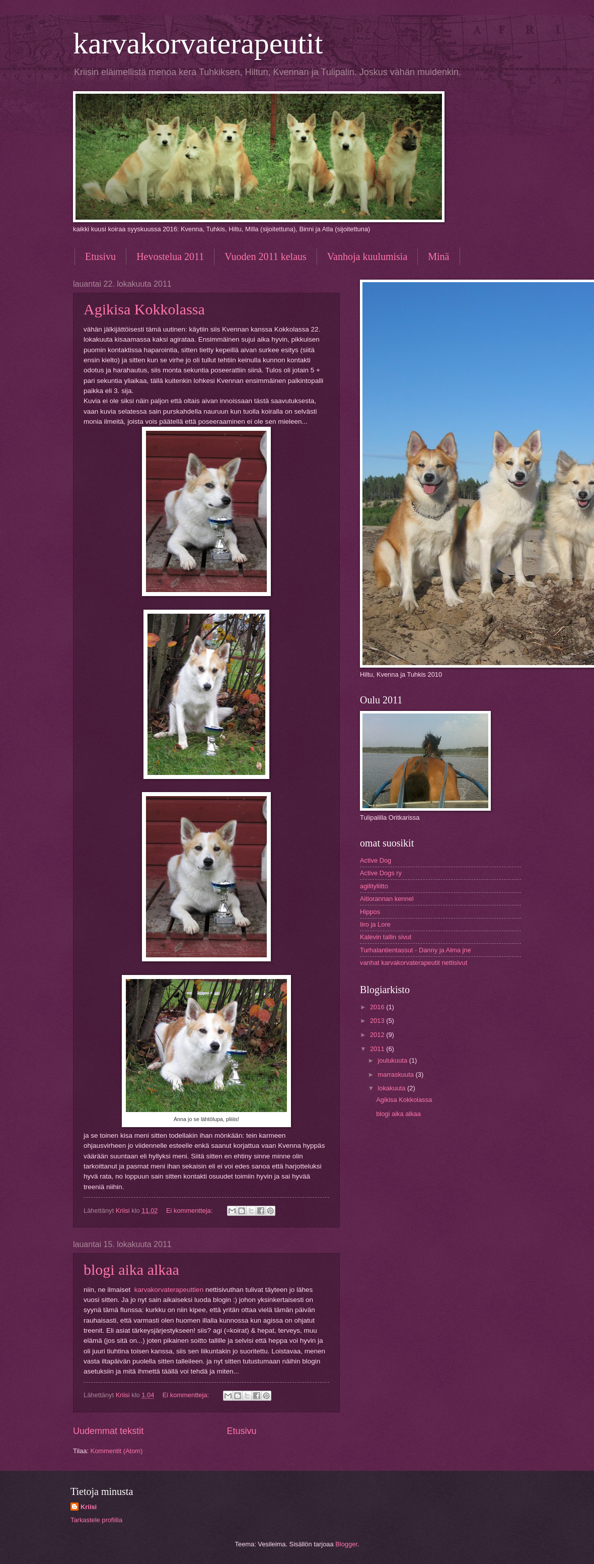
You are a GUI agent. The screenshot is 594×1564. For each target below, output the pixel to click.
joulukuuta (393, 1060)
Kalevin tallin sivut (385, 937)
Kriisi (89, 1507)
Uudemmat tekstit (108, 1431)
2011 (378, 1049)
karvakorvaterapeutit (198, 43)
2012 (378, 1034)
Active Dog (375, 860)
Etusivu (100, 256)
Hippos (370, 912)
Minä (438, 256)
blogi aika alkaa (131, 1269)
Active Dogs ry (381, 873)
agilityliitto (374, 886)
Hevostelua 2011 (170, 256)
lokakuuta (392, 1088)
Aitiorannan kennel (387, 898)
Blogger (346, 1544)
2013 (378, 1020)
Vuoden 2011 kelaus (265, 256)
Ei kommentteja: (190, 1210)
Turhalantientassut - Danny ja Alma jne (415, 950)
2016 (378, 1007)
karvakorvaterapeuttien (169, 1289)
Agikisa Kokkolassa (144, 309)
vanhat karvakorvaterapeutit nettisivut (413, 962)
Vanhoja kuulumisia (367, 256)
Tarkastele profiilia (96, 1520)
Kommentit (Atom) (117, 1451)
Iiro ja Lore (375, 924)
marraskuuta (396, 1074)
